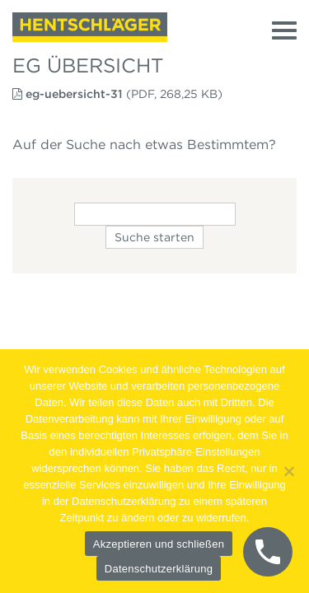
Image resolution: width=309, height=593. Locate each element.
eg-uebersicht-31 (74, 93)
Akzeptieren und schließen (158, 544)
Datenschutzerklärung (159, 569)
